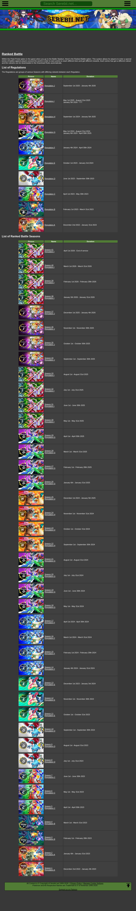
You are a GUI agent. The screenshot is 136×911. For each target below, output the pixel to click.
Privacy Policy (76, 883)
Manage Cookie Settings (93, 883)
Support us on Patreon (68, 889)
